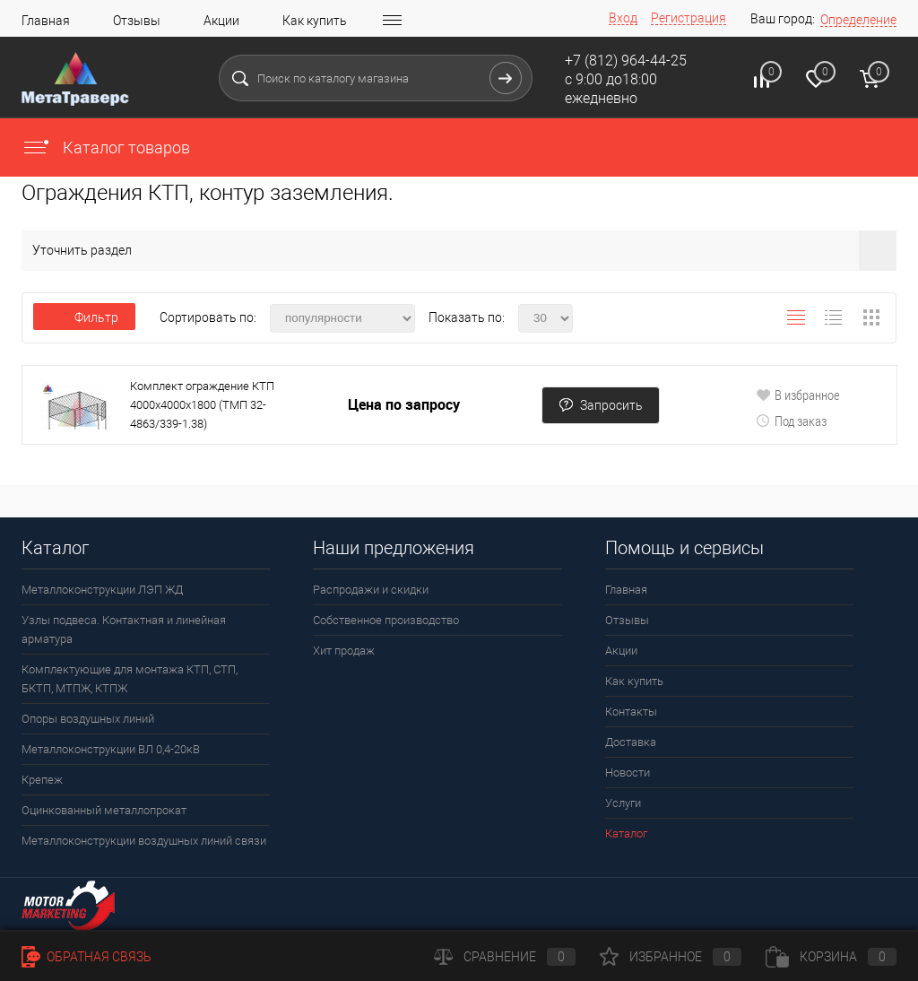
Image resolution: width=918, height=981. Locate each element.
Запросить (601, 404)
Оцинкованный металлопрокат (104, 810)
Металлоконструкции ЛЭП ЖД (102, 589)
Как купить (314, 20)
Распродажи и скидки (371, 589)
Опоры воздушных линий (88, 718)
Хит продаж (344, 650)
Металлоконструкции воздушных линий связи (144, 840)
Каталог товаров (106, 147)
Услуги (623, 803)
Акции (221, 20)
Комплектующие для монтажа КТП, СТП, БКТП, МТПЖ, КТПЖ (130, 679)
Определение (858, 20)
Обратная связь (87, 957)
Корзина (831, 957)
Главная (46, 20)
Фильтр (84, 317)
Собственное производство (386, 620)
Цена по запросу (404, 404)
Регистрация (688, 18)
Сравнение (505, 957)
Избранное (670, 957)
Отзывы (136, 20)
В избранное (798, 395)
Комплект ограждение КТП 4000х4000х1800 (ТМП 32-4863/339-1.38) (202, 404)
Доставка (630, 742)
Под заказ (791, 421)
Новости (627, 772)
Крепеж (42, 779)
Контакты (631, 711)
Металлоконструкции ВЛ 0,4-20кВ (111, 749)
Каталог (626, 833)
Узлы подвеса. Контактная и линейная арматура (124, 629)
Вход (623, 18)
